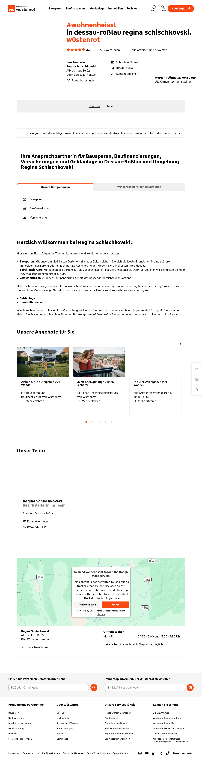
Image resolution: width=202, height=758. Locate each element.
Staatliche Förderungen (20, 738)
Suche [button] (163, 8)
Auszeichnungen (64, 728)
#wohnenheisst (183, 753)
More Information (86, 604)
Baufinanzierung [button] (76, 8)
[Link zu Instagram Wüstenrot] (140, 753)
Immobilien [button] (115, 8)
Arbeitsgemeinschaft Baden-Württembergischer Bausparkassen (170, 740)
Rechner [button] (131, 8)
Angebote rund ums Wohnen (119, 733)
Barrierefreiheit (120, 753)
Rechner (12, 733)
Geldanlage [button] (97, 8)
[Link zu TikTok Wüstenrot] (167, 753)
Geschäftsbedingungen (98, 753)
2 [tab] (93, 422)
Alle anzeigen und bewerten (147, 50)
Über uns (61, 712)
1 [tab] (86, 422)
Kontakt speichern (125, 74)
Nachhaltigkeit (63, 718)
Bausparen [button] (55, 8)
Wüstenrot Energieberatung (167, 718)
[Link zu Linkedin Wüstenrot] (154, 753)
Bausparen (13, 712)
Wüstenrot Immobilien (164, 723)
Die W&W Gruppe (162, 712)
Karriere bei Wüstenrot (67, 723)
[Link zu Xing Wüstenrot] (160, 753)
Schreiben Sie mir (124, 62)
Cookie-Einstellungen (49, 753)
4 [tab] (105, 422)
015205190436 (35, 527)
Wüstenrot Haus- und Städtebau (169, 728)
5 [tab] (112, 422)
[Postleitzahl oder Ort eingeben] (48, 687)
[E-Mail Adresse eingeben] (145, 687)
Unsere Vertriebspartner (165, 733)
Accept (115, 604)
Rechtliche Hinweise (73, 753)
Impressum (14, 753)
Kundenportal (181, 8)
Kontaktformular (35, 521)
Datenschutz (29, 753)
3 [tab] (99, 422)
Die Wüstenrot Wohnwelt (117, 738)
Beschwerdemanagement (117, 728)
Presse (59, 733)
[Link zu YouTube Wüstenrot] (147, 753)
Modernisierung (16, 728)
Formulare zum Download (117, 723)
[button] (174, 344)
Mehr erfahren (32, 401)
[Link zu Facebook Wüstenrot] (133, 753)
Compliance (62, 738)
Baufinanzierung (16, 718)
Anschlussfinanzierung (19, 723)
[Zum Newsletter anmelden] (190, 687)
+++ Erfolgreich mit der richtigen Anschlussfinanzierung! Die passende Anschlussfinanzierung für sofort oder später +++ (101, 133)
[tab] (55, 187)
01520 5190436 (123, 68)
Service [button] (154, 8)
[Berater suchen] (93, 687)
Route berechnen (80, 80)
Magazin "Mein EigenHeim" (118, 712)
